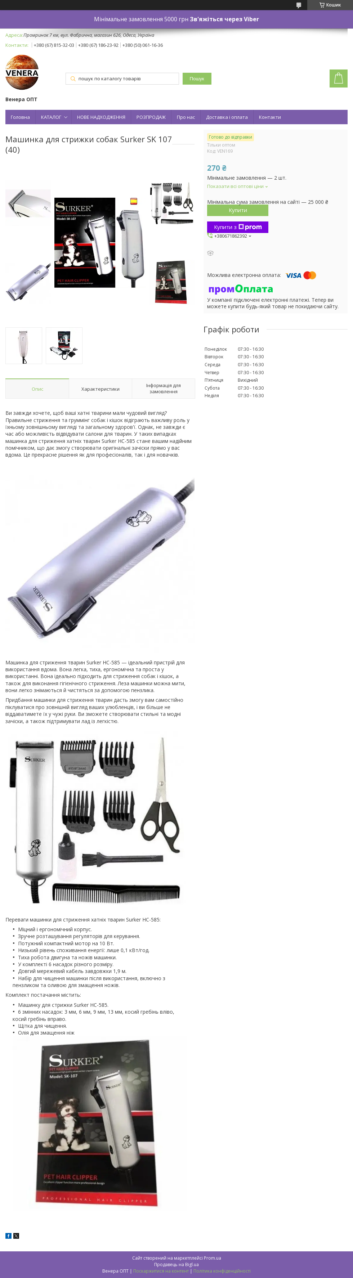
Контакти (270, 117)
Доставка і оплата (227, 117)
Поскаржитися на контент (161, 1271)
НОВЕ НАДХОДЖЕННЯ (101, 117)
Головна (20, 117)
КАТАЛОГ (51, 117)
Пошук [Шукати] (197, 78)
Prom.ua (212, 1258)
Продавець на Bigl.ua (176, 1264)
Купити (238, 210)
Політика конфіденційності (222, 1271)
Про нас (186, 117)
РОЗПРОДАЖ (151, 117)
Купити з (238, 226)
